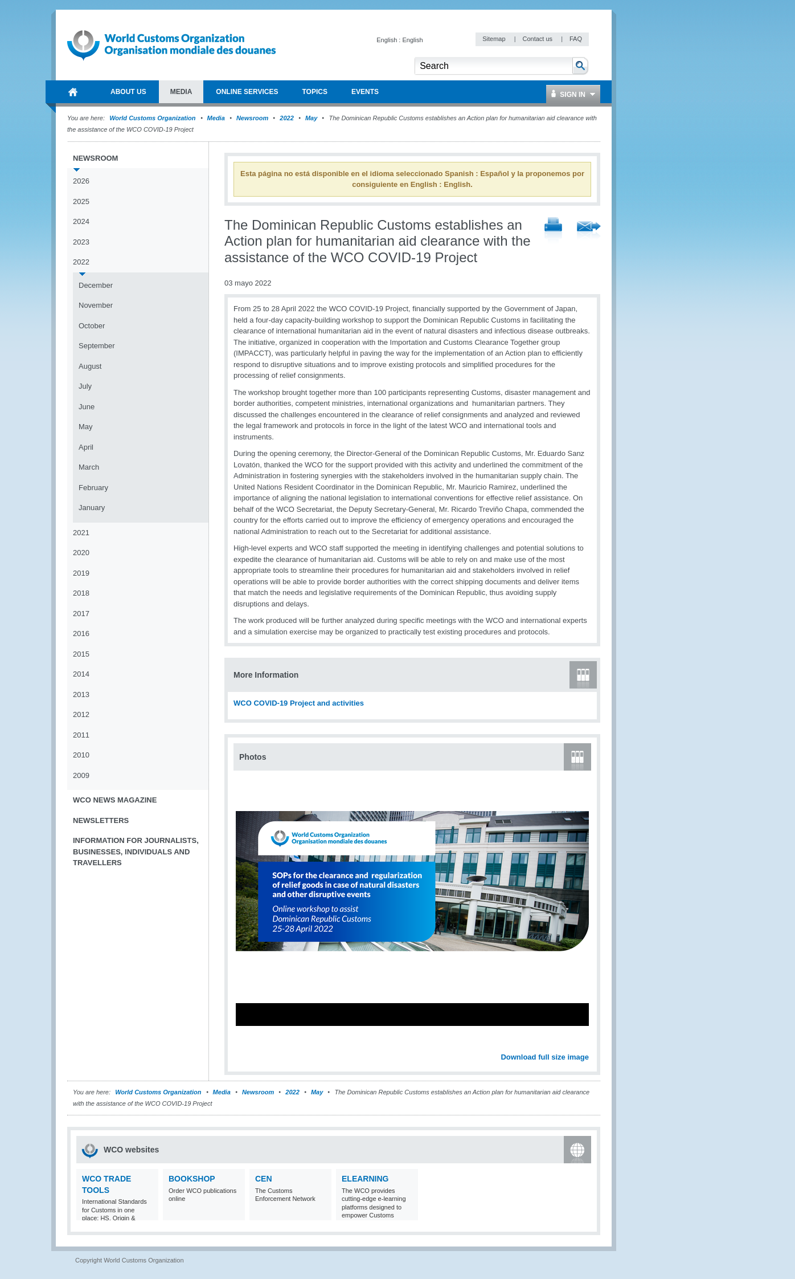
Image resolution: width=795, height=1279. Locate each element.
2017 (81, 613)
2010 (81, 755)
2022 (286, 118)
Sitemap (494, 38)
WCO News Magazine (115, 800)
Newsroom (252, 118)
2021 (81, 532)
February (93, 487)
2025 (81, 201)
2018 (81, 593)
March (89, 467)
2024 (81, 221)
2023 (81, 242)
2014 (81, 674)
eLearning (365, 1178)
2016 (81, 633)
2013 (81, 694)
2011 (81, 735)
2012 (81, 714)
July (85, 386)
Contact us (538, 38)
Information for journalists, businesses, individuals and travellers (136, 851)
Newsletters (101, 820)
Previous (245, 1044)
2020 (81, 552)
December (96, 285)
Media (216, 118)
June (87, 406)
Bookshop (192, 1178)
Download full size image (545, 1057)
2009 (81, 775)
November (96, 305)
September (97, 345)
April (86, 447)
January (92, 507)
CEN (263, 1178)
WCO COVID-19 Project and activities (298, 703)
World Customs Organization (153, 118)
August (90, 366)
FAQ (575, 38)
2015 (81, 654)
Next (586, 1044)
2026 (81, 181)
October (92, 325)
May (311, 118)
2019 (81, 573)
